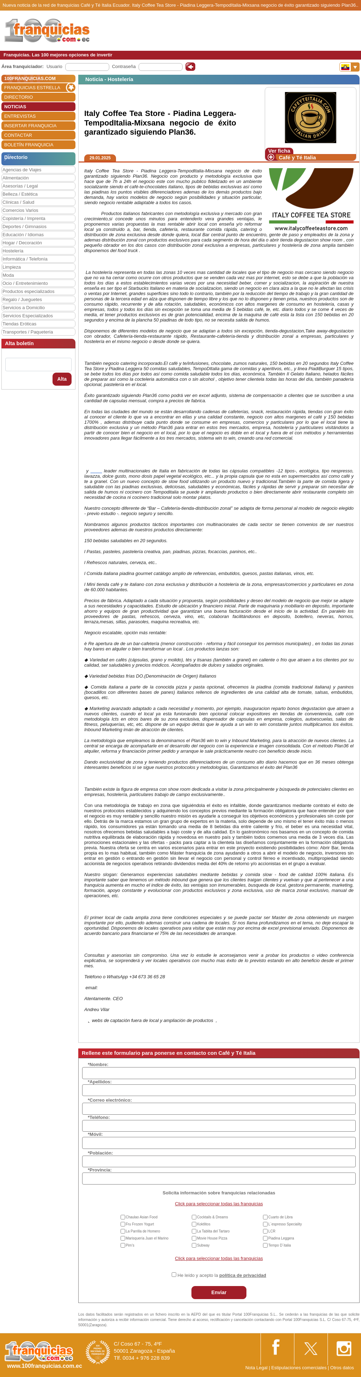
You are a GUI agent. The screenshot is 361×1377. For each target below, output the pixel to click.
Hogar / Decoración (22, 242)
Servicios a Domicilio (23, 307)
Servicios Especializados (27, 315)
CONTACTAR (18, 135)
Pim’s (130, 1245)
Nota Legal (256, 1367)
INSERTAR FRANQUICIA (30, 125)
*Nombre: (98, 1064)
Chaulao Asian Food (142, 1217)
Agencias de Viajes (21, 169)
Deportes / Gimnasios (24, 226)
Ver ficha (279, 151)
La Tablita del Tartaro (213, 1231)
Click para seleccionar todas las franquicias (219, 1203)
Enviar (219, 1292)
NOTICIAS (15, 106)
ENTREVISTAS (20, 116)
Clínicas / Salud (18, 202)
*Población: (100, 1153)
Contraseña (124, 66)
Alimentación (15, 177)
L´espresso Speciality (285, 1224)
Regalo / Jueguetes (22, 299)
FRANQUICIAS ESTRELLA (32, 87)
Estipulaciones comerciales (299, 1367)
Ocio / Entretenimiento (25, 283)
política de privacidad (242, 1275)
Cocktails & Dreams (212, 1217)
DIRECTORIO (18, 97)
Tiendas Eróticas (19, 323)
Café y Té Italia (297, 157)
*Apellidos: (100, 1081)
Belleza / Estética (20, 194)
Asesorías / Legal (20, 186)
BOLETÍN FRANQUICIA (28, 144)
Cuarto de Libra (280, 1217)
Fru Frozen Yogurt (140, 1224)
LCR (271, 1231)
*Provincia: (100, 1170)
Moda (8, 275)
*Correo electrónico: (110, 1100)
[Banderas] (349, 67)
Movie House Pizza (212, 1238)
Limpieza (11, 267)
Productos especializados (28, 291)
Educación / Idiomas (23, 234)
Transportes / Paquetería (27, 332)
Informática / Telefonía (25, 259)
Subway (203, 1245)
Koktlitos (203, 1224)
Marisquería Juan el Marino (147, 1238)
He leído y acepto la (222, 1275)
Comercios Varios (20, 210)
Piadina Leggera (281, 1238)
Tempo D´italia (279, 1245)
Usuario (54, 66)
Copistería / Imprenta (23, 218)
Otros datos (342, 1367)
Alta (62, 379)
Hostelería (12, 250)
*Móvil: (95, 1134)
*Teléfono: (99, 1117)
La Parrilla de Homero (143, 1231)
